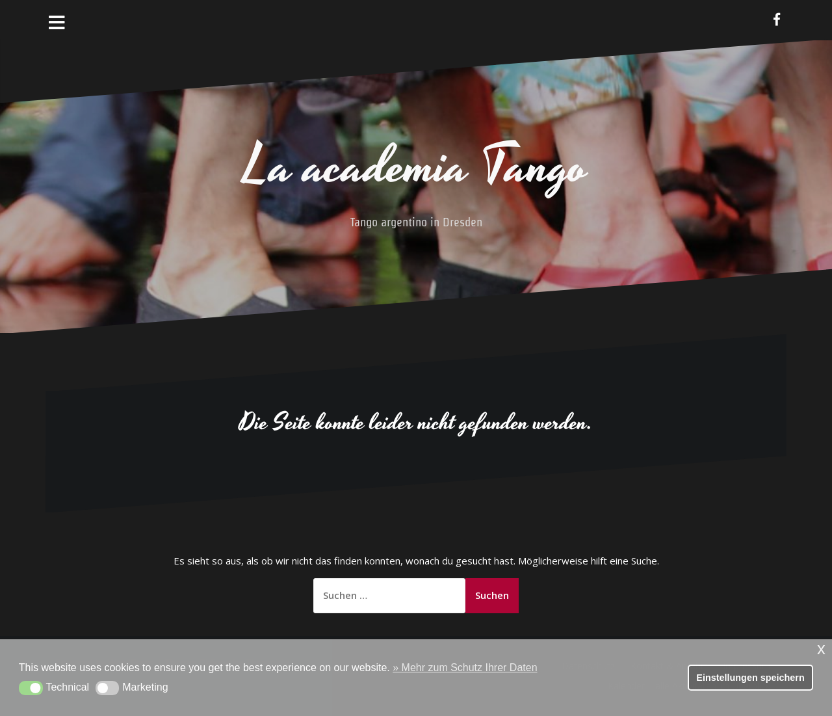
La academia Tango (416, 167)
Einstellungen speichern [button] (750, 677)
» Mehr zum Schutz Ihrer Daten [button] (465, 667)
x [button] (821, 649)
